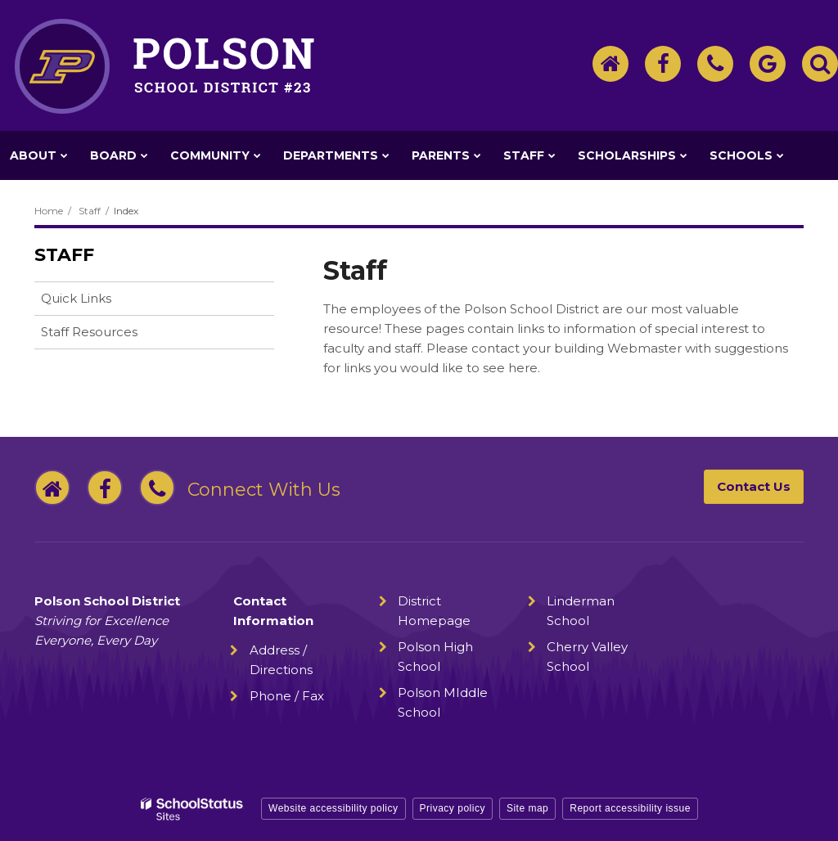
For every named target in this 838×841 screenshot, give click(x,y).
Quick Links (76, 298)
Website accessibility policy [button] (333, 808)
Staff (90, 211)
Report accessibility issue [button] (630, 808)
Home (48, 211)
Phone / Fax (287, 696)
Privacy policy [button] (452, 808)
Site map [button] (527, 808)
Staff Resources (89, 332)
